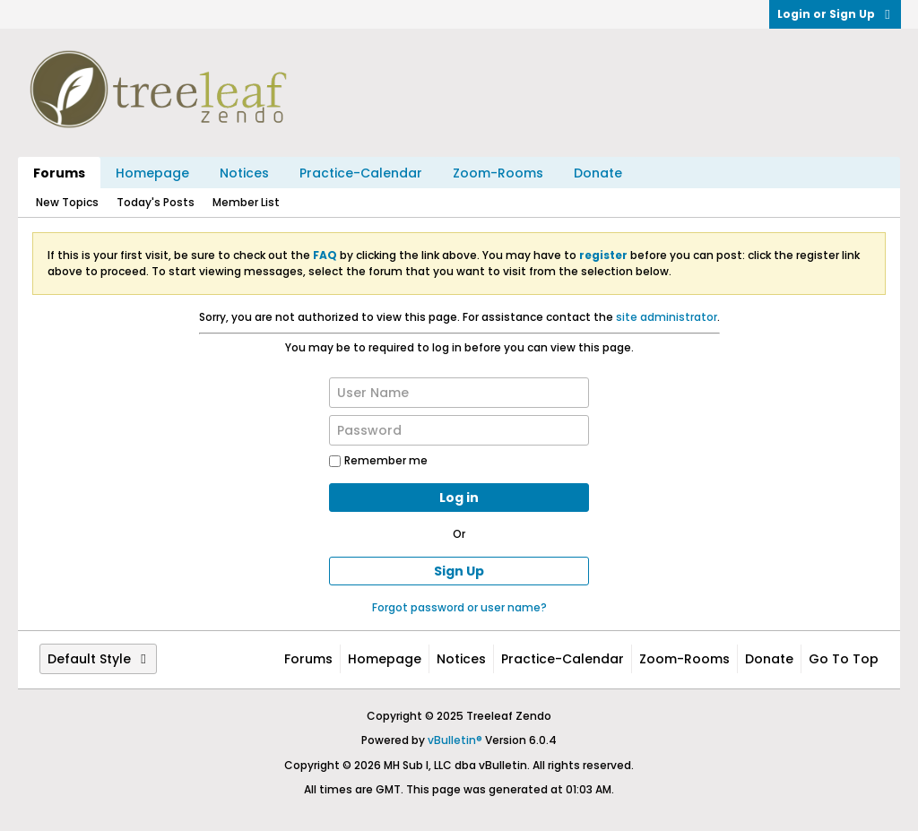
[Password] (459, 430)
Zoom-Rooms (498, 173)
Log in (459, 497)
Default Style (98, 659)
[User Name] (459, 392)
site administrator (666, 317)
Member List (246, 202)
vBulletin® (455, 740)
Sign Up (459, 571)
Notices (244, 173)
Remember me (378, 460)
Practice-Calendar (360, 173)
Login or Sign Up (835, 14)
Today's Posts (156, 202)
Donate (598, 173)
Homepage (152, 173)
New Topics (67, 202)
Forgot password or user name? (459, 607)
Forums (59, 173)
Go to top (844, 659)
